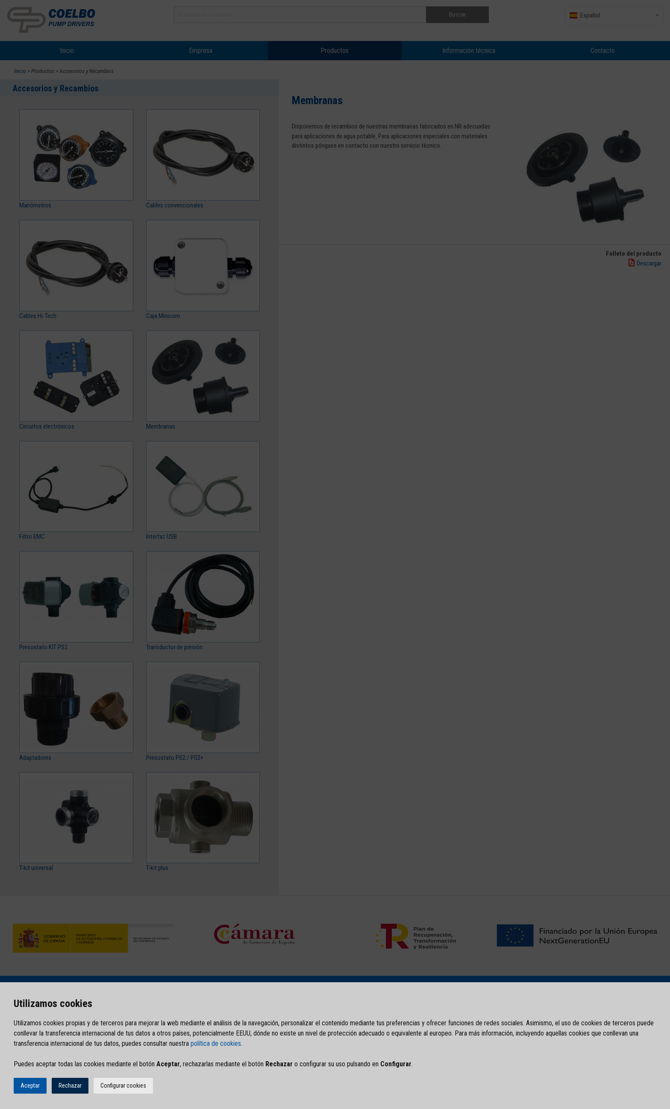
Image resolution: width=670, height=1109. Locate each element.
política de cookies (216, 1043)
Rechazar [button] (70, 1085)
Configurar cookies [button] (123, 1085)
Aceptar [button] (30, 1085)
